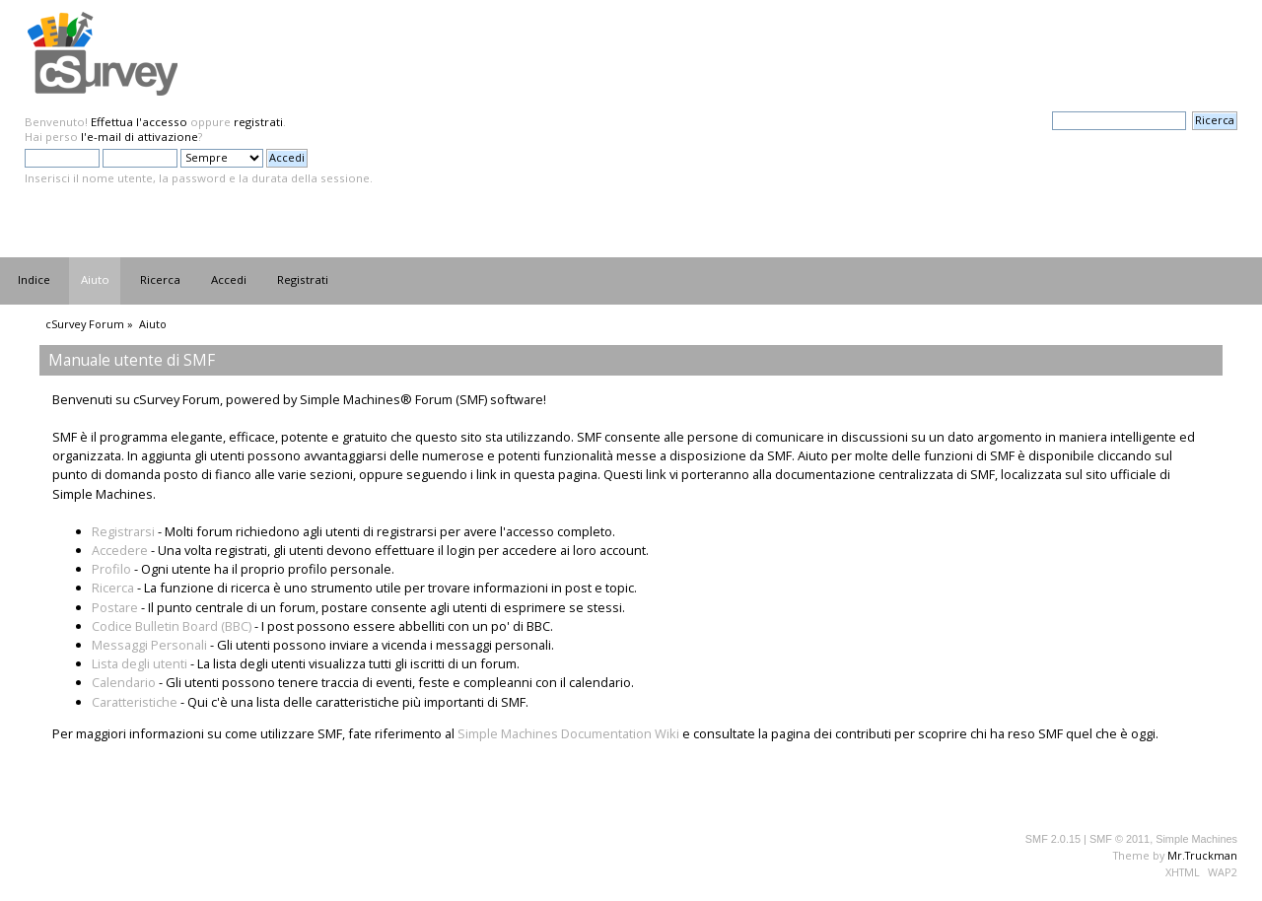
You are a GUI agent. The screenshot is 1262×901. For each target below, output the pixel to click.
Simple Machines (1196, 839)
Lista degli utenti (139, 663)
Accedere (120, 550)
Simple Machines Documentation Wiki (568, 733)
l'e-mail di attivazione (139, 136)
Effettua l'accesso (139, 121)
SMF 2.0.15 (1053, 839)
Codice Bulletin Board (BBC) (171, 626)
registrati (258, 121)
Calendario (124, 682)
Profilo (111, 569)
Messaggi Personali (149, 645)
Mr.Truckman (1202, 855)
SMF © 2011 (1119, 839)
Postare (115, 607)
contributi (863, 733)
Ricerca (113, 587)
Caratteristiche (134, 702)
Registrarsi (123, 531)
